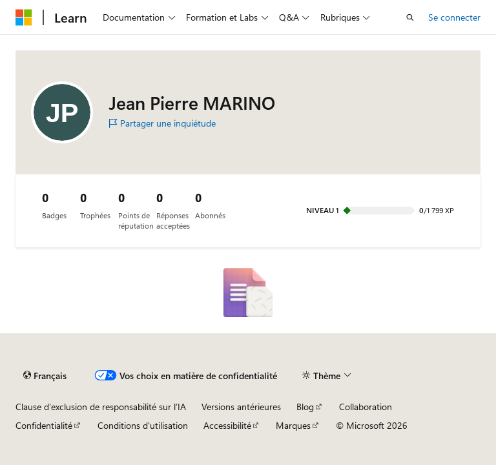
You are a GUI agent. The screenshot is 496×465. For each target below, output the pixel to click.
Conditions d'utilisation (143, 425)
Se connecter (454, 17)
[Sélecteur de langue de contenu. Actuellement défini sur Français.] (45, 375)
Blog (305, 406)
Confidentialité (44, 425)
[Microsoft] (24, 17)
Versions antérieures (241, 406)
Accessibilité (227, 425)
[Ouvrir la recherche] (410, 17)
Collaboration (365, 406)
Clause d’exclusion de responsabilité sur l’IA (101, 406)
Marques (293, 425)
